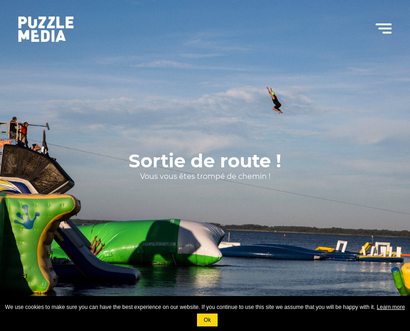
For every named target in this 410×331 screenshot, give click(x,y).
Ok (207, 320)
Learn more (391, 307)
